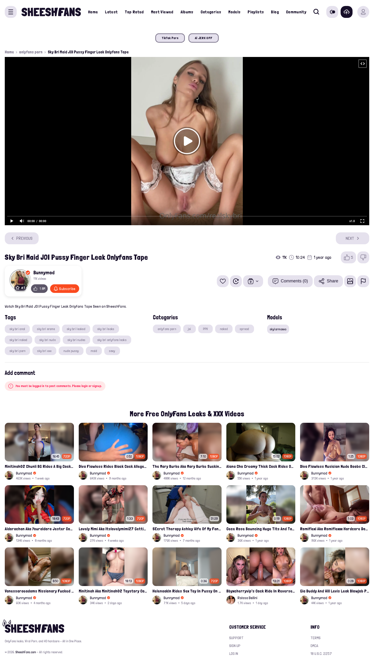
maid (94, 351)
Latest (111, 11)
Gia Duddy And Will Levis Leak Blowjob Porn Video (334, 590)
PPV (205, 329)
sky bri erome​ (46, 329)
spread (244, 329)
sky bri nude (47, 340)
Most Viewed (162, 11)
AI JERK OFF (203, 38)
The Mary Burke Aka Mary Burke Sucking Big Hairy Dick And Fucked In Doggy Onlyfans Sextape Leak (187, 466)
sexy (112, 351)
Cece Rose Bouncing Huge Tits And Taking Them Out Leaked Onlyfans (261, 528)
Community (296, 11)
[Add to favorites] (223, 281)
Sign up (234, 645)
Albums (187, 11)
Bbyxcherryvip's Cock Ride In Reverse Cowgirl (261, 590)
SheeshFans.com (26, 652)
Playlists (256, 11)
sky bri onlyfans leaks (111, 340)
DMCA (314, 645)
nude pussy (71, 351)
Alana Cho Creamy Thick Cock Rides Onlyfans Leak (261, 466)
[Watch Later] (236, 281)
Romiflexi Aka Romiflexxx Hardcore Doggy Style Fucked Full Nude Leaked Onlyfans (334, 528)
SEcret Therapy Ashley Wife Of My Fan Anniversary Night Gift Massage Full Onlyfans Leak (187, 528)
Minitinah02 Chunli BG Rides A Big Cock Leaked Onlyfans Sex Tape (39, 466)
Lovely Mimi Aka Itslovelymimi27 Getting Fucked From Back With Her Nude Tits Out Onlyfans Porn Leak (113, 528)
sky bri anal (17, 329)
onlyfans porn (30, 52)
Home (93, 11)
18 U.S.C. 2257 (321, 653)
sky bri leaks (105, 329)
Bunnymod (44, 272)
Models (234, 11)
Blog (275, 11)
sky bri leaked (76, 329)
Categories (211, 11)
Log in (233, 653)
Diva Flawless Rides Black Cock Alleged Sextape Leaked (113, 466)
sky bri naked (18, 340)
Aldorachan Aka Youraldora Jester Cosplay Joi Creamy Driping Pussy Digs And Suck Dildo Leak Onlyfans (39, 528)
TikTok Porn (170, 38)
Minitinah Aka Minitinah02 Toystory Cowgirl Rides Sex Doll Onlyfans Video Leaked (113, 590)
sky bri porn (17, 351)
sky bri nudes (76, 340)
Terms (316, 638)
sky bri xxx (44, 351)
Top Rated (134, 11)
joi (189, 329)
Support (236, 638)
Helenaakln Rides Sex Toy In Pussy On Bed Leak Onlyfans (187, 590)
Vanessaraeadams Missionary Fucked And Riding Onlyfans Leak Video (39, 590)
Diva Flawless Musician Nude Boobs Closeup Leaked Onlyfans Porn (334, 466)
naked (224, 329)
